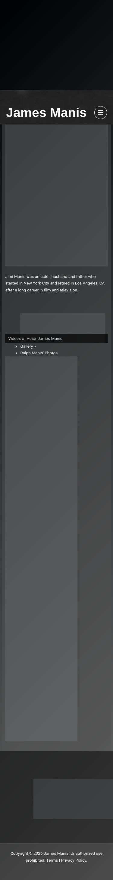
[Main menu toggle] (100, 112)
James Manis (46, 112)
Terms (52, 860)
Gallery (26, 346)
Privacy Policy (73, 860)
